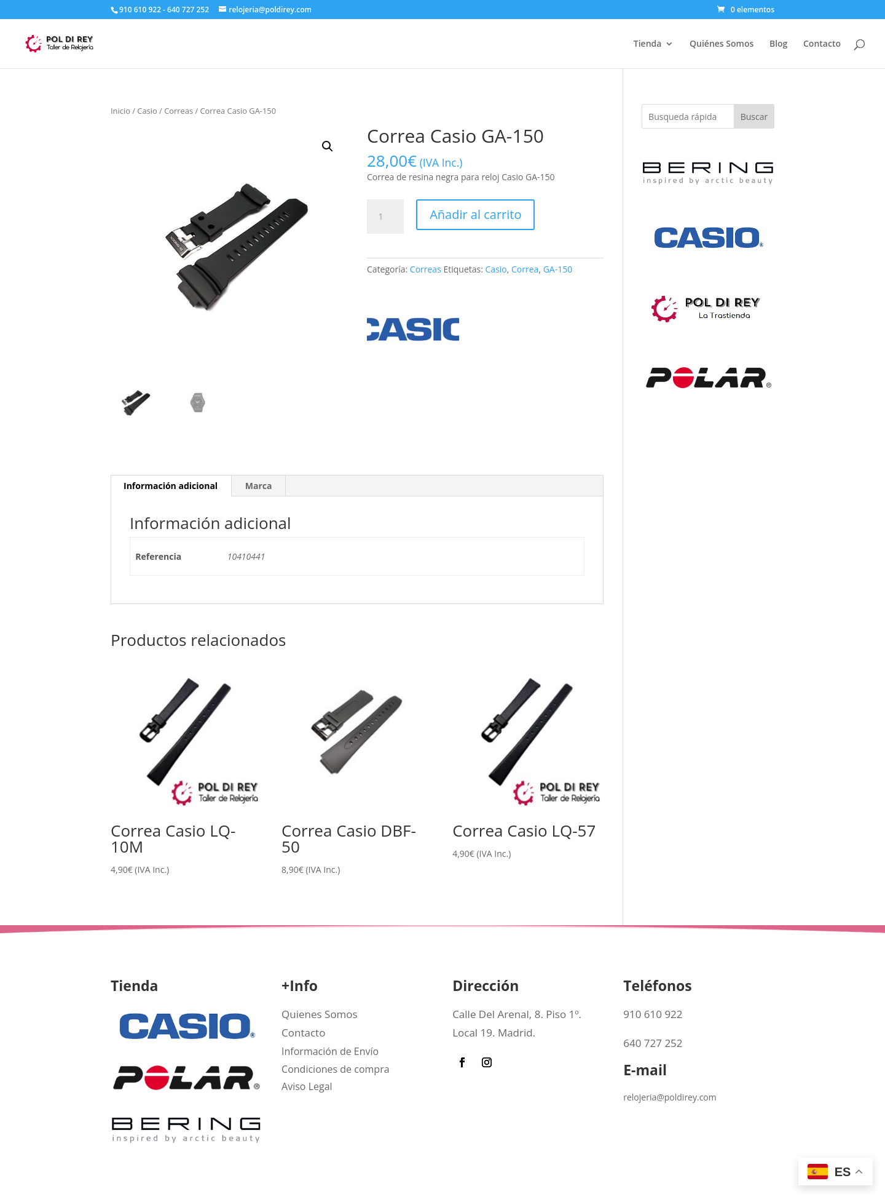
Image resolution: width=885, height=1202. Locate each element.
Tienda (648, 44)
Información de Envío (330, 1051)
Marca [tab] (258, 486)
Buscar (754, 116)
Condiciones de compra (335, 1069)
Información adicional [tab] (171, 486)
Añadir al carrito (475, 214)
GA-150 (558, 269)
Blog (778, 44)
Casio (147, 110)
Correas (178, 110)
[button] (328, 146)
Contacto (822, 44)
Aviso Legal (306, 1086)
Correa (524, 269)
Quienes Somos (319, 1014)
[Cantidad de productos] (385, 216)
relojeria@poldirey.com (670, 1097)
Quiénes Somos (721, 44)
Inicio (120, 110)
